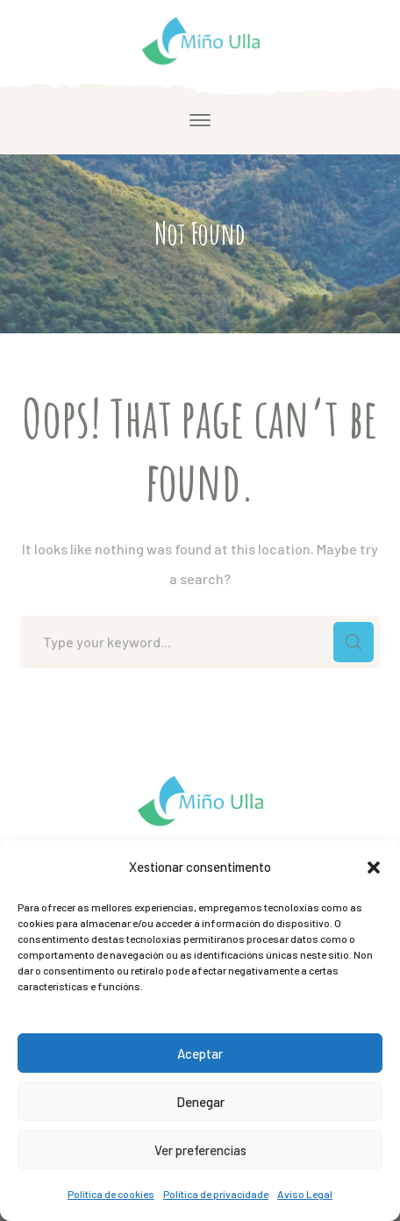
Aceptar (200, 1053)
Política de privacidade (215, 1194)
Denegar (200, 1102)
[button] (373, 867)
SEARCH (353, 642)
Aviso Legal (304, 1194)
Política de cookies (111, 1194)
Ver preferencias (200, 1150)
